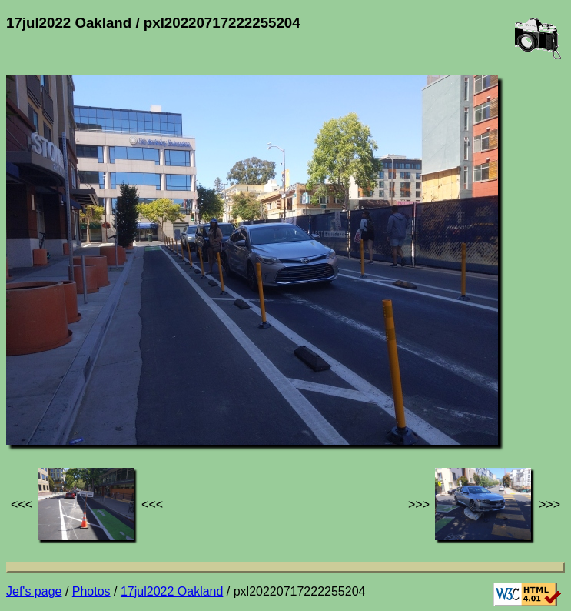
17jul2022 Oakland (172, 591)
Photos (91, 591)
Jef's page (33, 591)
